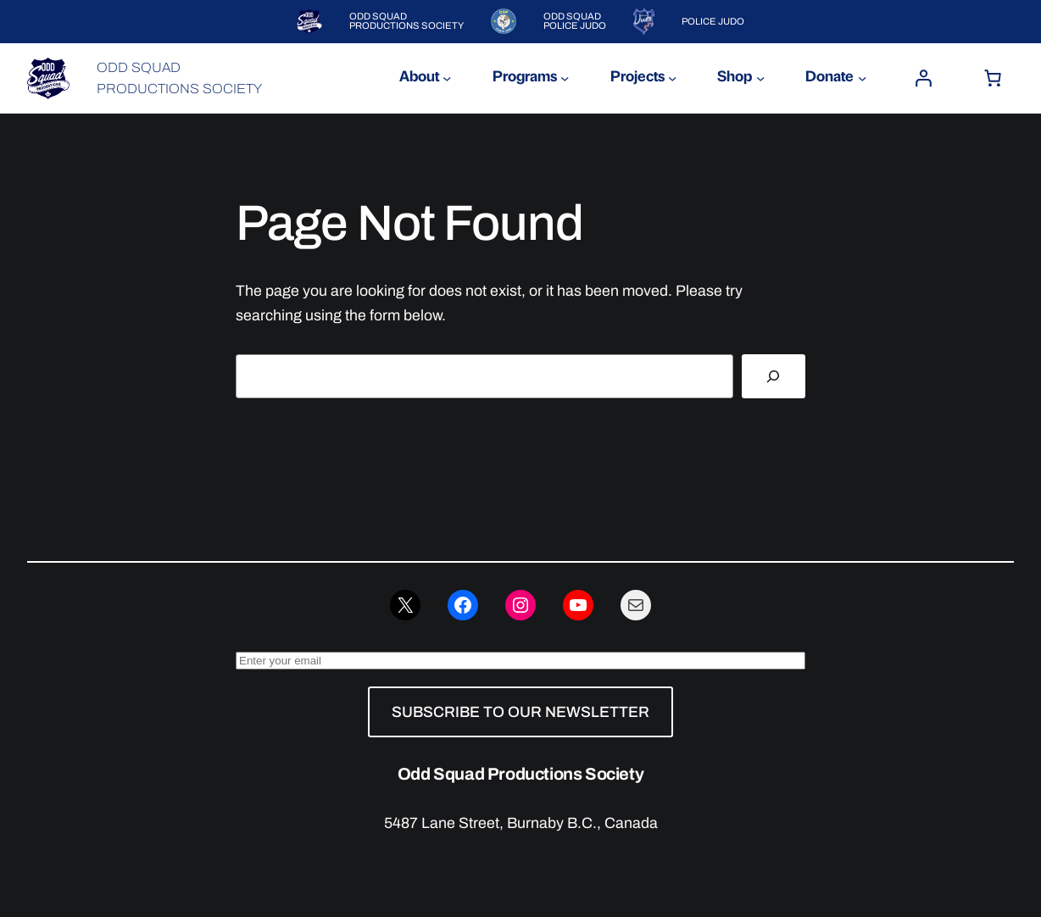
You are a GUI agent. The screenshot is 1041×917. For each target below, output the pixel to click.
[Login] (923, 78)
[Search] (773, 376)
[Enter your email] (520, 661)
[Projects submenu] (672, 78)
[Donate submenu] (862, 78)
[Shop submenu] (760, 78)
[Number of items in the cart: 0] (992, 78)
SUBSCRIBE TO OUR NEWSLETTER (520, 711)
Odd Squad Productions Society (520, 773)
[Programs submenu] (564, 78)
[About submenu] (447, 78)
